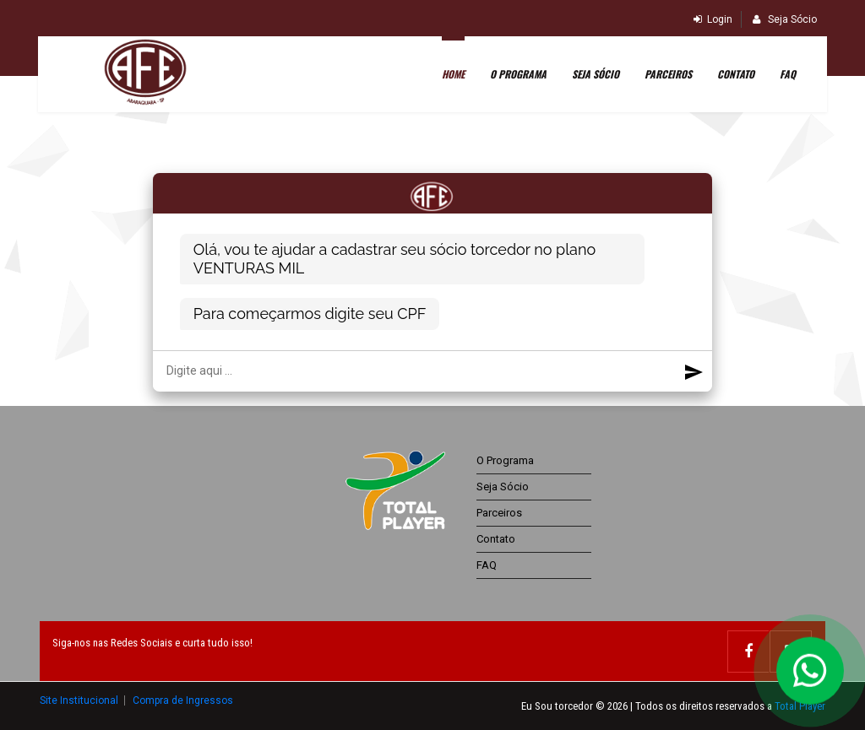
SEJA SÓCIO (593, 75)
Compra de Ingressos (183, 700)
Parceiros (665, 75)
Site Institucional (80, 700)
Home (450, 75)
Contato (733, 75)
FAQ (785, 75)
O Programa (515, 75)
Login (713, 19)
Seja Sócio (785, 19)
